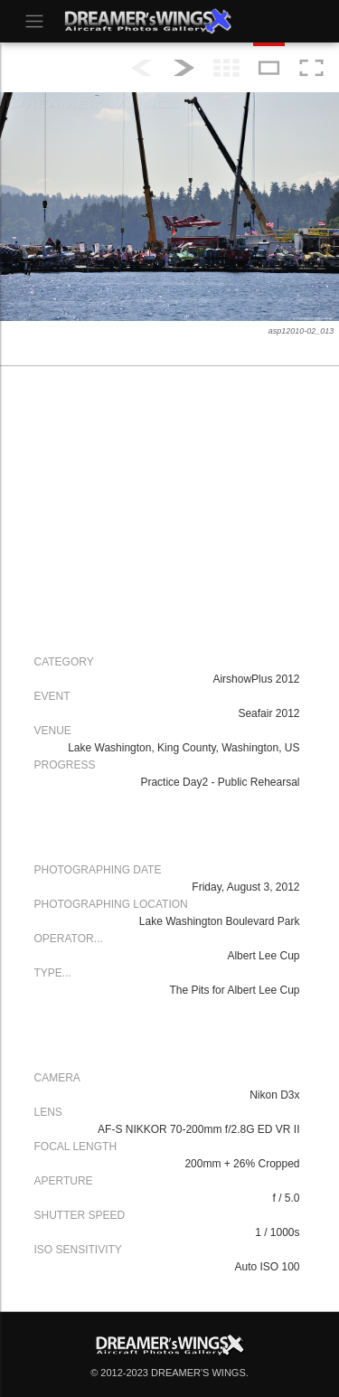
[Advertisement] (165, 507)
